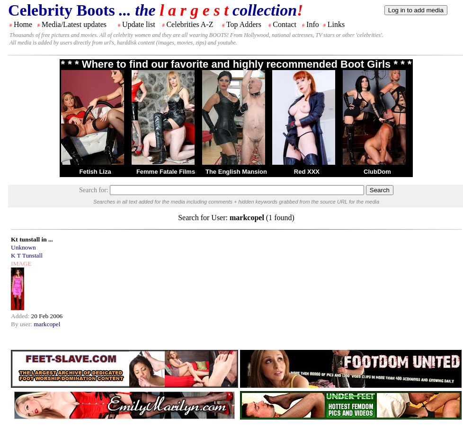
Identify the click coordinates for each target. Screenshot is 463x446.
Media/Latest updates (74, 24)
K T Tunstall (27, 255)
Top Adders (243, 24)
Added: (21, 316)
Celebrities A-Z (189, 24)
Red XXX (307, 171)
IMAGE (21, 263)
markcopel (47, 324)
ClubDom (377, 171)
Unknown (23, 247)
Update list (138, 24)
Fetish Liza (95, 171)
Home (23, 24)
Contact (284, 24)
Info (312, 24)
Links (336, 24)
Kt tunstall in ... (32, 239)
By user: (22, 324)
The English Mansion (236, 171)
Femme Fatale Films (165, 171)
